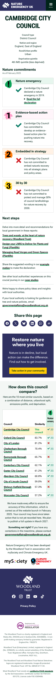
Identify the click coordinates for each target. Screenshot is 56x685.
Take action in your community (28, 370)
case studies (31, 280)
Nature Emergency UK (22, 5)
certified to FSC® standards (41, 671)
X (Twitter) (16, 323)
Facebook (7, 323)
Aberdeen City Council (16, 476)
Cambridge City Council (16, 429)
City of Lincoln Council (16, 481)
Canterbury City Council (16, 465)
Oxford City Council (14, 437)
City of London (11, 443)
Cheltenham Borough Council (15, 450)
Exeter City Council (14, 470)
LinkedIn (32, 323)
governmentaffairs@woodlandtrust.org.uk (25, 305)
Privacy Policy (28, 606)
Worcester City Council (16, 495)
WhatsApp (41, 323)
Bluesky (24, 323)
